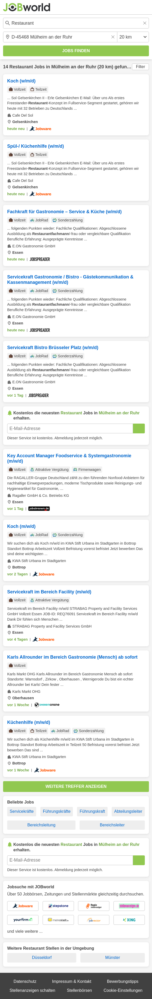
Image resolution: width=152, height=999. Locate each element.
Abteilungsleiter (128, 811)
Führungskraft (92, 811)
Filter (140, 66)
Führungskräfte (57, 811)
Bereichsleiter (112, 825)
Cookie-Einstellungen (123, 990)
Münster (112, 957)
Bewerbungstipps (122, 981)
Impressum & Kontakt (71, 981)
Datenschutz (25, 981)
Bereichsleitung (41, 825)
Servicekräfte (22, 811)
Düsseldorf (41, 957)
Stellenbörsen (79, 990)
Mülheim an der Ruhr (73, 66)
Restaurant (21, 66)
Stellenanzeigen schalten (32, 990)
